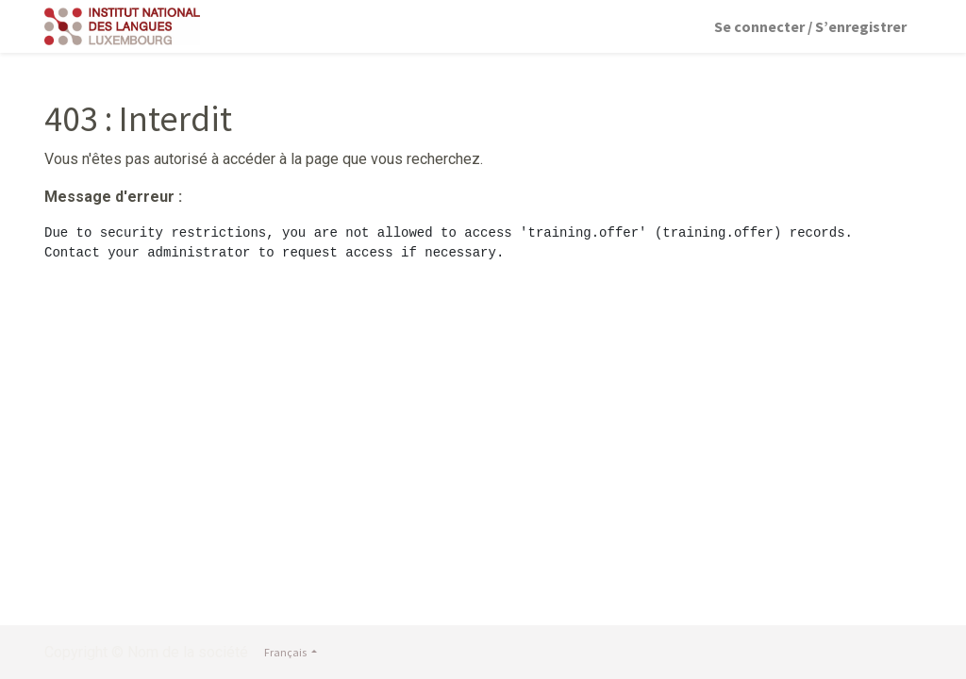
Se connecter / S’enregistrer (810, 26)
